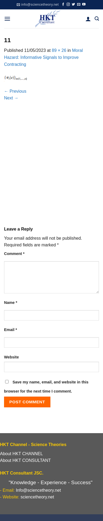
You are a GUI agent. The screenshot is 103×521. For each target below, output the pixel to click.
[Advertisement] (51, 166)
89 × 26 (59, 50)
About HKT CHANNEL (21, 453)
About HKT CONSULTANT (25, 460)
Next (11, 98)
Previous (15, 91)
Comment (14, 253)
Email (10, 330)
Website (11, 357)
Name (10, 302)
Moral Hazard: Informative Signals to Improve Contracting (43, 57)
